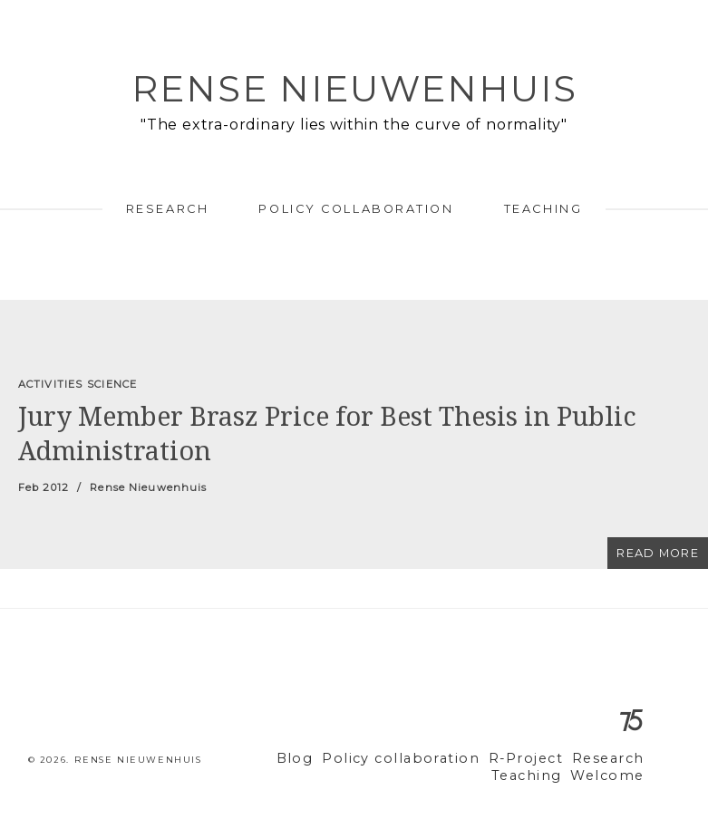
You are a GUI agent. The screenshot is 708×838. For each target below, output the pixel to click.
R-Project (536, 759)
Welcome (611, 776)
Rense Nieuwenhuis (354, 88)
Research (167, 209)
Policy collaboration (355, 209)
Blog (329, 759)
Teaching (543, 209)
